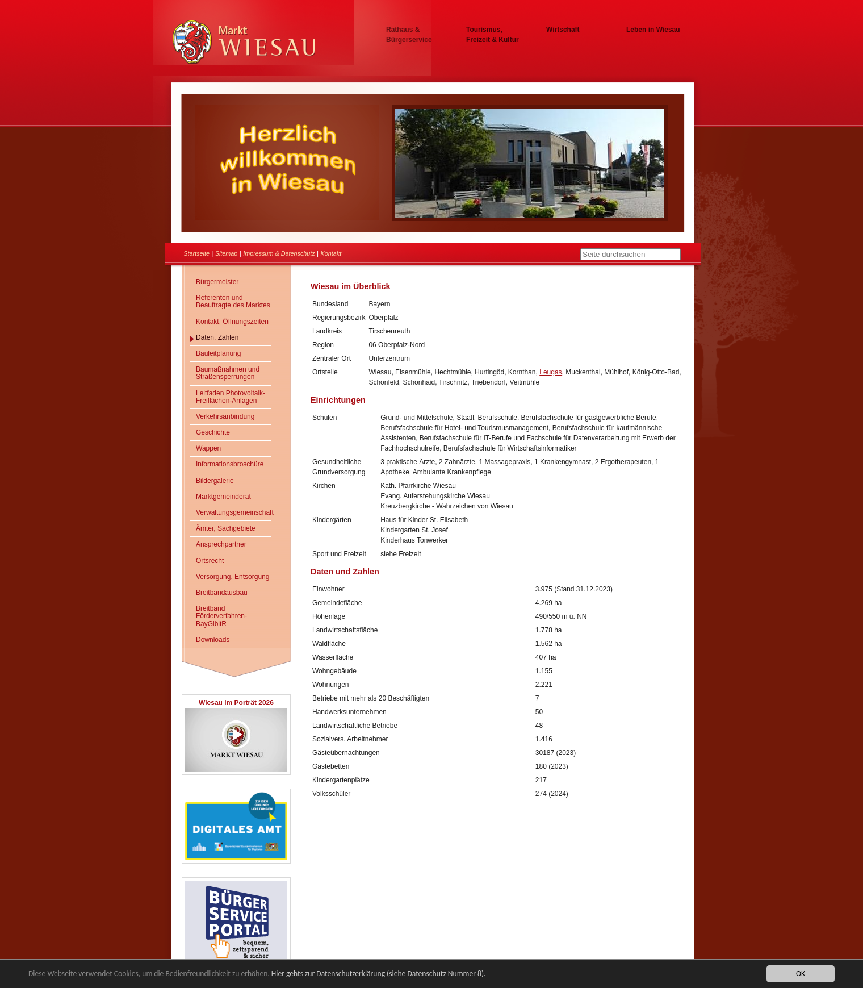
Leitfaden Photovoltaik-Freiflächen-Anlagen (230, 397)
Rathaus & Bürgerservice (409, 35)
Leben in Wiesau (653, 30)
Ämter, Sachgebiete (225, 528)
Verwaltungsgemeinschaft (233, 512)
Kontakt (331, 253)
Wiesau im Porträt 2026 (236, 703)
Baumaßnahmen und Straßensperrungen (227, 373)
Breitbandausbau (222, 593)
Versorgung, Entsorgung (232, 577)
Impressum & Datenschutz (279, 253)
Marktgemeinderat (223, 497)
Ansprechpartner (221, 544)
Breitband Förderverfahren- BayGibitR (221, 616)
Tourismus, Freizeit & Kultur (492, 35)
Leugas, (551, 372)
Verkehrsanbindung (225, 416)
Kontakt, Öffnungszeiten (232, 322)
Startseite (196, 253)
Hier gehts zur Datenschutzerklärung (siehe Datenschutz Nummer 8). (378, 974)
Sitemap (226, 253)
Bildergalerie (215, 481)
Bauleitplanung (218, 353)
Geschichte (213, 432)
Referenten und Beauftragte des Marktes (233, 301)
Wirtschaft (563, 30)
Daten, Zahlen (217, 337)
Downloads (212, 640)
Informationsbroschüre (229, 464)
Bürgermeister (217, 282)
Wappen (208, 448)
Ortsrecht (210, 561)
